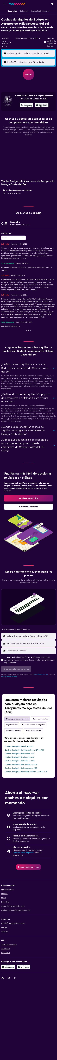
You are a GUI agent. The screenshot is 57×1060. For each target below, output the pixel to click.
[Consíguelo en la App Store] (23, 967)
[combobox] (6, 42)
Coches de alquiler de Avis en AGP (19, 746)
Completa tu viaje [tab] (13, 731)
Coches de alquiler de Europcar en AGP (21, 768)
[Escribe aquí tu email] (31, 651)
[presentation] (42, 105)
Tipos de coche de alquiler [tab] (33, 725)
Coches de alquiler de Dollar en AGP (19, 761)
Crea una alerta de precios (23, 853)
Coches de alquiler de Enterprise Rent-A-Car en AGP (26, 772)
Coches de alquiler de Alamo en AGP (20, 757)
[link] (28, 498)
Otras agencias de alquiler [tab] (17, 719)
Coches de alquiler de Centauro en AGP (21, 764)
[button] (4, 4)
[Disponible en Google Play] (26, 105)
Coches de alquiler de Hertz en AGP (19, 754)
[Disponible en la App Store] (42, 105)
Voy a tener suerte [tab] (33, 731)
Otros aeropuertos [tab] (40, 719)
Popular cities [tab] (12, 725)
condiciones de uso (41, 674)
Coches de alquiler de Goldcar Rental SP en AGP (24, 750)
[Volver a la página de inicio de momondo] (17, 4)
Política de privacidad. (9, 676)
